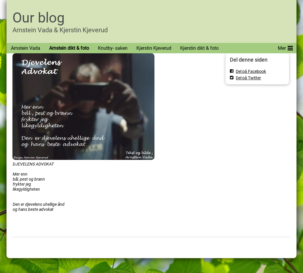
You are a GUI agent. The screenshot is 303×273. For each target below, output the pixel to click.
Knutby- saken (113, 48)
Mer (285, 47)
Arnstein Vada (25, 48)
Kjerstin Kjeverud (153, 48)
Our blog (38, 17)
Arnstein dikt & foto (69, 48)
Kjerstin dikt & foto (199, 48)
